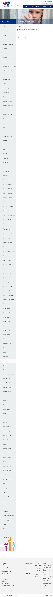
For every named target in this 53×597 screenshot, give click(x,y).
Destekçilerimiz (5, 579)
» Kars (4, 352)
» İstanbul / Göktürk (7, 234)
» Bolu (4, 118)
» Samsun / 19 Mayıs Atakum (7, 497)
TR (43, 1)
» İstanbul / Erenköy (7, 219)
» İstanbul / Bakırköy (7, 197)
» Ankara (5, 57)
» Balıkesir (5, 96)
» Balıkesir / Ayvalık (7, 101)
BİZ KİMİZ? (26, 6)
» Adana (5, 26)
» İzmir (4, 304)
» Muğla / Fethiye (7, 470)
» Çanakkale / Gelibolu (8, 136)
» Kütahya (5, 413)
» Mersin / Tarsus (7, 457)
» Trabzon (5, 524)
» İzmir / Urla (6, 339)
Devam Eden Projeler (28, 567)
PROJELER (31, 6)
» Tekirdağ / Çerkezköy (8, 515)
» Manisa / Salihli (7, 435)
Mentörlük (45, 585)
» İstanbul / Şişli (6, 282)
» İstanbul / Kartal (7, 247)
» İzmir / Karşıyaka (7, 317)
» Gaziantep (5, 158)
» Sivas (4, 506)
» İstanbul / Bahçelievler (8, 189)
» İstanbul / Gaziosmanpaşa (7, 229)
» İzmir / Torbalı (6, 334)
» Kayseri (5, 361)
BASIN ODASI (36, 6)
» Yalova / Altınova (7, 537)
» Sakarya (5, 488)
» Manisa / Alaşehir (7, 431)
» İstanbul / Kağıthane (8, 242)
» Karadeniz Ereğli (7, 343)
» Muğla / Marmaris (7, 475)
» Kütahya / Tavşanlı (7, 418)
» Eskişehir (5, 153)
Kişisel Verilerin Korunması (8, 585)
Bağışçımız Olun (38, 574)
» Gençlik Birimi (6, 171)
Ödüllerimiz (4, 581)
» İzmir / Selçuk (6, 330)
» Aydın (4, 83)
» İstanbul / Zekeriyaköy (8, 295)
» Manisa (5, 422)
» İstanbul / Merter (7, 260)
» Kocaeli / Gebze (7, 387)
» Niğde (4, 483)
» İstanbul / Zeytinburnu (8, 299)
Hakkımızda (4, 565)
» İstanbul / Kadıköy (7, 238)
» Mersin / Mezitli (7, 448)
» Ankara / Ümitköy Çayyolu (9, 66)
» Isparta (5, 175)
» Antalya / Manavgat (8, 44)
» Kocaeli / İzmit (6, 378)
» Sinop (4, 502)
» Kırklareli (5, 369)
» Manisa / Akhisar (7, 426)
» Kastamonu (6, 356)
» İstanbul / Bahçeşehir (8, 193)
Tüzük (3, 577)
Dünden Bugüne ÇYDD (6, 569)
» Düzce (4, 145)
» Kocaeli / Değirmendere (9, 383)
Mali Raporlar (4, 573)
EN (42, 1)
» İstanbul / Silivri (7, 273)
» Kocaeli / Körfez (7, 396)
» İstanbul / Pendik (7, 264)
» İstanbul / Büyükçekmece (9, 215)
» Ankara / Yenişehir (7, 70)
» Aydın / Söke (6, 92)
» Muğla (4, 461)
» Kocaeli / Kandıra (7, 391)
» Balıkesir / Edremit (7, 114)
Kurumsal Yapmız (5, 567)
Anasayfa (20, 21)
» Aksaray (5, 48)
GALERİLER (27, 572)
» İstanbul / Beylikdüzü (8, 206)
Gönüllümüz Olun (38, 571)
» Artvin (4, 40)
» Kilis (4, 365)
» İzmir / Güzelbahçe (7, 312)
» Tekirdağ (5, 511)
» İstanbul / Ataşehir (7, 180)
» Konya (4, 400)
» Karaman (5, 347)
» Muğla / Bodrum (7, 466)
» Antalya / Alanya (7, 79)
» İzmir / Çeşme (6, 308)
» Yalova (5, 533)
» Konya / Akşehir (7, 404)
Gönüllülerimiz (5, 583)
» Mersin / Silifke (6, 453)
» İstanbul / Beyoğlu (7, 210)
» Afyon (4, 35)
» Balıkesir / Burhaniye (8, 110)
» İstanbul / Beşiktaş (7, 202)
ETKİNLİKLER (28, 575)
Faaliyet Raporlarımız (6, 571)
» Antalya (5, 75)
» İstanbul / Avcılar (7, 184)
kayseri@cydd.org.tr (22, 37)
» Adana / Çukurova (7, 31)
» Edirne (4, 149)
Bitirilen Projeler (28, 565)
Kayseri (32, 21)
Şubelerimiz (27, 21)
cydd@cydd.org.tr (47, 576)
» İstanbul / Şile (6, 277)
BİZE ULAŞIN (49, 6)
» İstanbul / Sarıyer (7, 269)
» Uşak (4, 528)
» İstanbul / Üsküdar (7, 291)
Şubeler (36, 576)
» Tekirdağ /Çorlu (7, 520)
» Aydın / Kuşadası (7, 88)
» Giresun (5, 167)
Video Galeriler (38, 565)
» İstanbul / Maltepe (7, 255)
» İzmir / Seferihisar (7, 326)
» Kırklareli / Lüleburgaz (8, 374)
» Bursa (4, 127)
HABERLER (27, 573)
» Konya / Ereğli (6, 409)
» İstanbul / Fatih (6, 224)
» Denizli (5, 140)
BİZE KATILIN (43, 6)
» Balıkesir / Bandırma (8, 105)
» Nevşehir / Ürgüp (7, 479)
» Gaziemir (5, 162)
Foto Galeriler (38, 563)
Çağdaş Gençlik (47, 583)
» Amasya (5, 53)
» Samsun (5, 492)
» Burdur (5, 123)
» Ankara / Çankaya (7, 61)
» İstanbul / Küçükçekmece (9, 251)
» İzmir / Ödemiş (6, 321)
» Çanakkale (6, 132)
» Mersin (5, 444)
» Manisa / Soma (7, 440)
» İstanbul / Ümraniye (8, 286)
